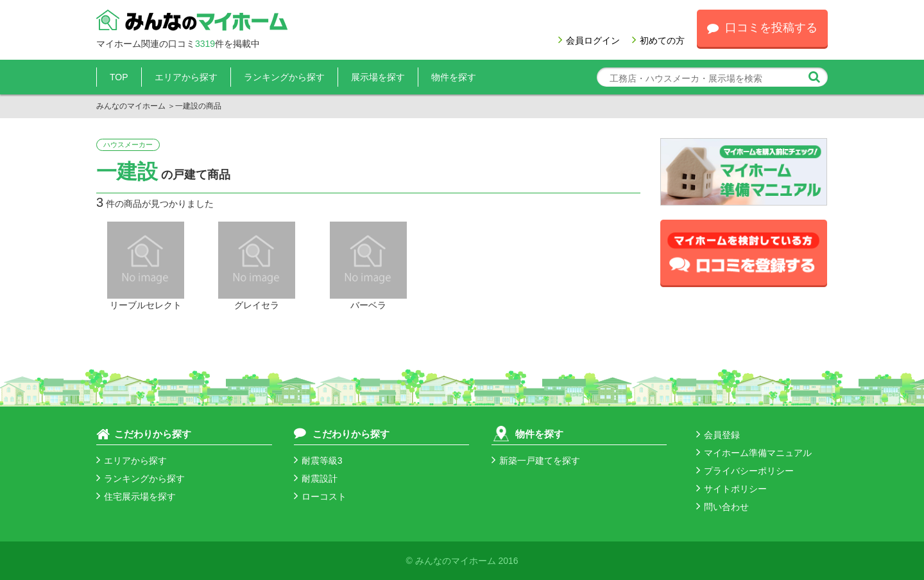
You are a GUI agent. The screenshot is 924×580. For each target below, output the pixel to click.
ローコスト (320, 496)
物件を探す (453, 77)
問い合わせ (722, 507)
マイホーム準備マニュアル (754, 453)
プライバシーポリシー (745, 471)
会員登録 (718, 435)
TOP (119, 77)
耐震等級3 (318, 460)
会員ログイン (589, 40)
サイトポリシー (731, 489)
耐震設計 (316, 478)
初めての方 (658, 40)
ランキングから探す (284, 77)
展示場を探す (378, 77)
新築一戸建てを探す (536, 460)
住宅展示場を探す (136, 496)
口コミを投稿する (762, 27)
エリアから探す (186, 77)
